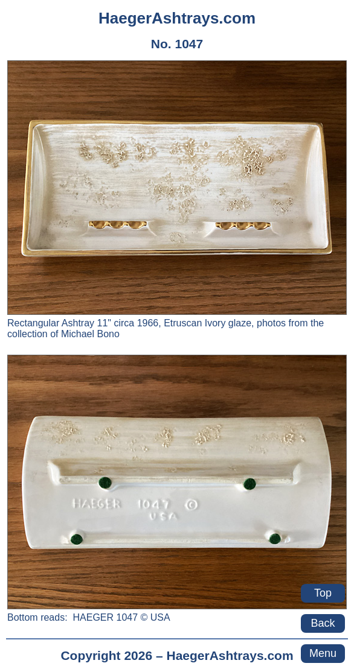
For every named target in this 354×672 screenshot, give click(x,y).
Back (323, 623)
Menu (322, 653)
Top (323, 593)
